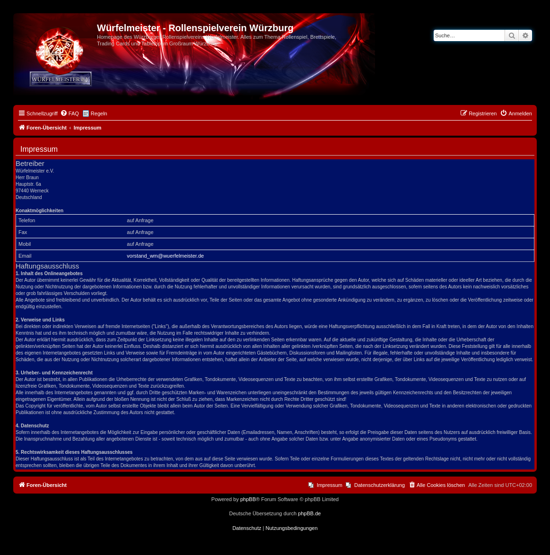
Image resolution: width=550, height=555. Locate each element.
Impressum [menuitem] (329, 485)
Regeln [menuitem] (99, 113)
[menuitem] (69, 113)
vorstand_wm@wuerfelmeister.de (165, 256)
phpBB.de (309, 513)
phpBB (248, 499)
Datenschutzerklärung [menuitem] (379, 485)
